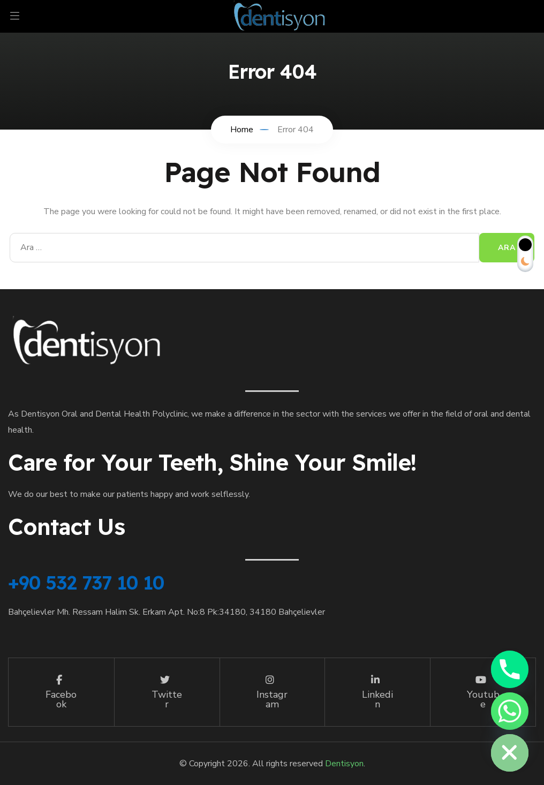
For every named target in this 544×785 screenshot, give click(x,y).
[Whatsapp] (509, 711)
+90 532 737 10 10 (86, 582)
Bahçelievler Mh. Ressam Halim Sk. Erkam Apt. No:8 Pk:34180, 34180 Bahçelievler (166, 612)
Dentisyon (344, 763)
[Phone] (509, 669)
